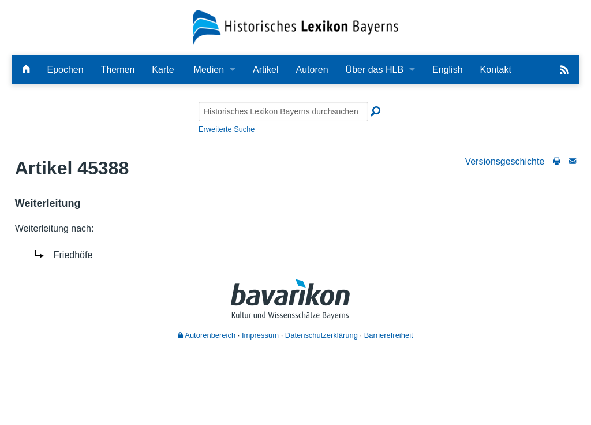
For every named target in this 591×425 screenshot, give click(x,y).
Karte (163, 69)
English (447, 69)
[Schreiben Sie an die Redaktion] (572, 161)
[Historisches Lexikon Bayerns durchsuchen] (283, 111)
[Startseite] (295, 27)
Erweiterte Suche (227, 129)
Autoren (312, 69)
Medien (209, 69)
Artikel (265, 69)
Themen (118, 69)
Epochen (65, 69)
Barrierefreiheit (388, 335)
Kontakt (495, 69)
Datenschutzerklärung (321, 335)
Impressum (260, 335)
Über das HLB (375, 69)
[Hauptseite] (26, 70)
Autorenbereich (206, 335)
